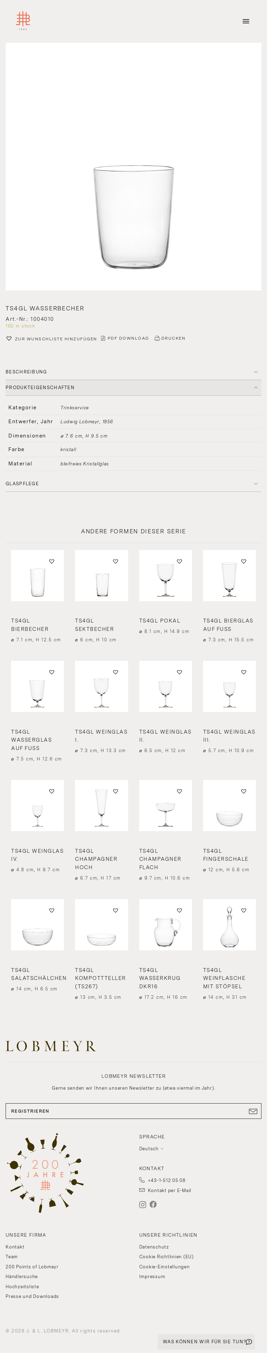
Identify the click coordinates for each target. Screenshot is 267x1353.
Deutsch (149, 1148)
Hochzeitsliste (22, 1286)
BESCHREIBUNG (26, 371)
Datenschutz (154, 1247)
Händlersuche (22, 1276)
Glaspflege (22, 483)
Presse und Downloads (32, 1296)
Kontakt (15, 1247)
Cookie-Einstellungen (164, 1266)
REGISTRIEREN (133, 1111)
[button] (51, 339)
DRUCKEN (173, 338)
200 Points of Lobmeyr (32, 1266)
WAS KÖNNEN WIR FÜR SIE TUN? (204, 1341)
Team (12, 1256)
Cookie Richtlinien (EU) (166, 1256)
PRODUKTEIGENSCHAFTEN (40, 387)
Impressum (152, 1276)
